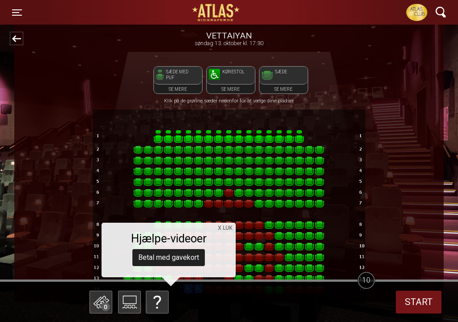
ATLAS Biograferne (216, 12)
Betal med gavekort (168, 257)
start (419, 302)
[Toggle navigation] (17, 12)
